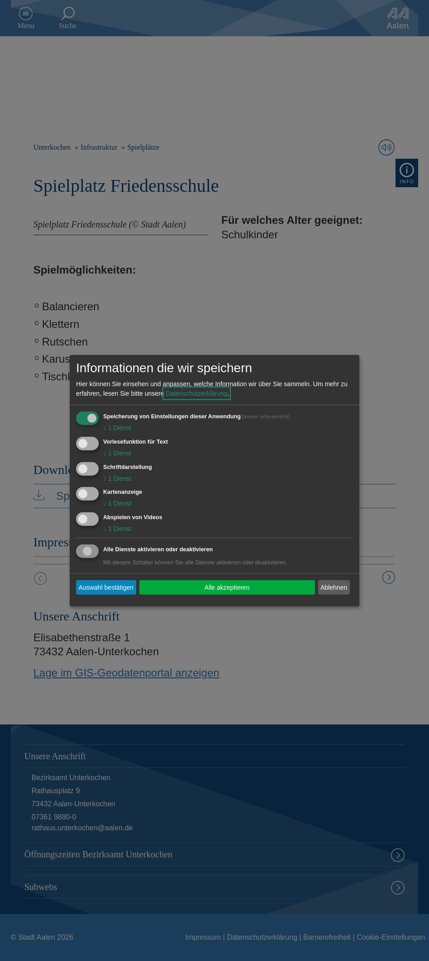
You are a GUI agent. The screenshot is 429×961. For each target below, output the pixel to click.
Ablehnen (333, 587)
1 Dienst (117, 427)
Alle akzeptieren (227, 587)
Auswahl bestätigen (106, 587)
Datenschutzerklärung (196, 393)
